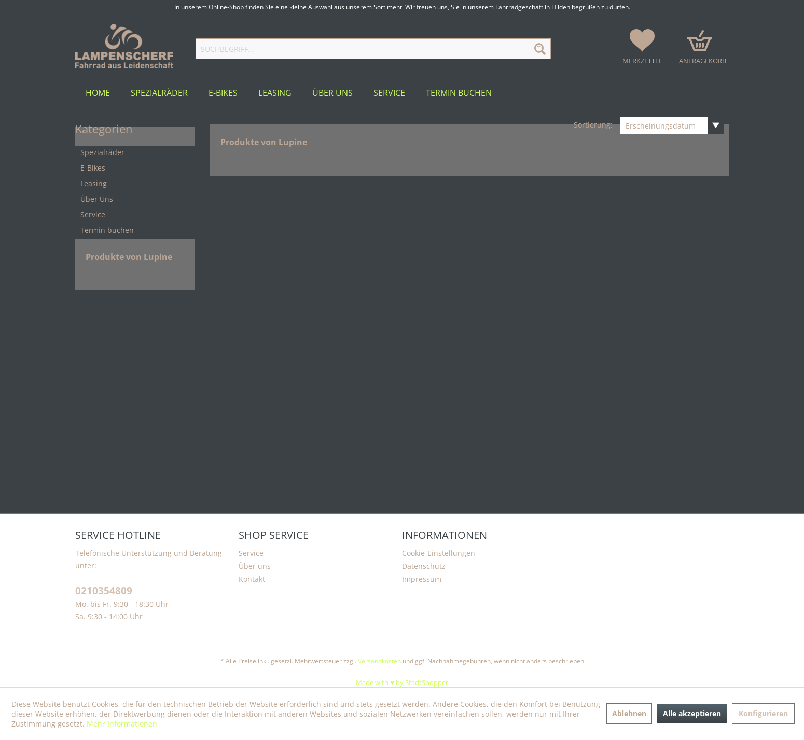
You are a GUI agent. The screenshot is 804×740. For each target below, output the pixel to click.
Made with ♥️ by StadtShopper (402, 682)
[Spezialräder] (159, 92)
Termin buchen (107, 230)
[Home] (97, 92)
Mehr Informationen (122, 724)
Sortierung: (593, 125)
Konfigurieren (763, 713)
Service (92, 214)
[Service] (389, 92)
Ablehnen (629, 713)
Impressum (421, 579)
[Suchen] (540, 48)
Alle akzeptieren (692, 713)
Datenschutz (424, 566)
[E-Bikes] (223, 92)
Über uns (255, 566)
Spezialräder (102, 152)
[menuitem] (372, 48)
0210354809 (103, 590)
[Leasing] (275, 92)
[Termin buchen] (458, 92)
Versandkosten (379, 661)
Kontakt (252, 579)
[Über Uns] (332, 92)
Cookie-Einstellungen (438, 553)
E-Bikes (92, 168)
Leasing (93, 183)
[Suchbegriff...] (373, 48)
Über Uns (96, 199)
